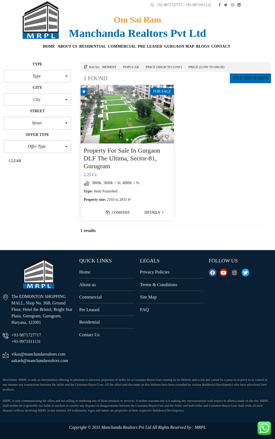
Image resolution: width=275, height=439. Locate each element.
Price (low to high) (206, 67)
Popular (131, 67)
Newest (109, 67)
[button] (37, 76)
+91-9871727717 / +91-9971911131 (180, 5)
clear (15, 161)
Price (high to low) (164, 67)
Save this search (250, 78)
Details (154, 212)
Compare (118, 212)
